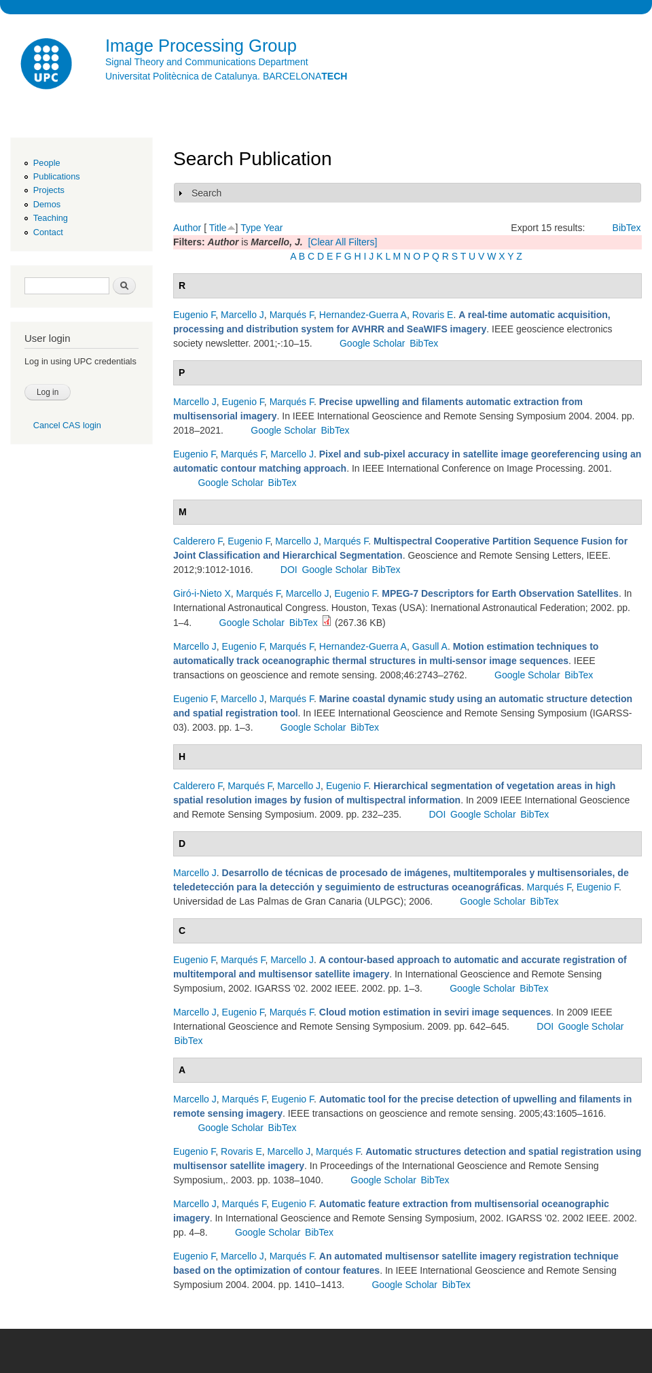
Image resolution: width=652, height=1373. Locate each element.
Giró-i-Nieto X (202, 593)
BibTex (627, 227)
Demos (46, 204)
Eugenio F (194, 314)
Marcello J (242, 314)
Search (206, 193)
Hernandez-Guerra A (363, 314)
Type (250, 227)
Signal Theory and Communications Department (206, 61)
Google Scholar (372, 343)
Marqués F (292, 314)
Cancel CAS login (67, 425)
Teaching (50, 218)
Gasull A (430, 646)
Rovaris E (433, 314)
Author (187, 227)
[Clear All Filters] (342, 242)
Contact (48, 232)
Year (273, 227)
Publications (56, 176)
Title (218, 227)
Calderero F (197, 541)
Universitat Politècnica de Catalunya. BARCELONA (226, 76)
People (46, 163)
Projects (49, 190)
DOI (288, 569)
